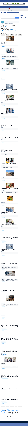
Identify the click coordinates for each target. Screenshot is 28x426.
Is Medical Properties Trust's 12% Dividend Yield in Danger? (9, 53)
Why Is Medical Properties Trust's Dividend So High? (8, 212)
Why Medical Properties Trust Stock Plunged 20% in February (8, 250)
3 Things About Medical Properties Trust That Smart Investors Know (8, 101)
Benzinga (3, 130)
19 (6, 34)
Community (11, 1)
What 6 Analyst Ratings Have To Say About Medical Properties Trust (9, 138)
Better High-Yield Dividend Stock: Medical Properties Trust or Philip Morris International (9, 42)
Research (14, 30)
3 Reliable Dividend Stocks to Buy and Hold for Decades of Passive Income (9, 164)
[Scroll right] (27, 1)
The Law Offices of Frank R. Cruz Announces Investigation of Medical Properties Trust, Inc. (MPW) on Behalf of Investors (9, 376)
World (8, 6)
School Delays (22, 6)
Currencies (6, 23)
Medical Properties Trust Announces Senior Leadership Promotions (9, 78)
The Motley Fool (3, 46)
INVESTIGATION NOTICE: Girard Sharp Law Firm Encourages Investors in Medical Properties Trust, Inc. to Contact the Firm (9, 314)
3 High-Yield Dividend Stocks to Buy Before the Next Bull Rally (9, 225)
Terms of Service (12, 423)
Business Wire (3, 242)
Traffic (13, 6)
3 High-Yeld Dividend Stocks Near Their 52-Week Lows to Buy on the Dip (9, 189)
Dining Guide (24, 1)
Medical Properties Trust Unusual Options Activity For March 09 (9, 126)
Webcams (16, 6)
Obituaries (19, 6)
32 (19, 34)
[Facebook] (9, 417)
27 (16, 34)
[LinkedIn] (10, 417)
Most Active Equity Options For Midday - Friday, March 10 (9, 201)
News (2, 1)
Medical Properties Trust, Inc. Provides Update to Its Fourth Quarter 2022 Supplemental (9, 399)
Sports (7, 1)
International (9, 23)
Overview (2, 23)
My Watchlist (8, 19)
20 (7, 34)
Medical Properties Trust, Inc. (4, 402)
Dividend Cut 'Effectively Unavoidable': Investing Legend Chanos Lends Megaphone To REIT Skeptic (9, 263)
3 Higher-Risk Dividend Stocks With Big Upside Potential (9, 89)
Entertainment (18, 1)
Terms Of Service (16, 414)
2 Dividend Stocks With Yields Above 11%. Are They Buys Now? (9, 301)
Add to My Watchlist (12, 29)
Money (11, 6)
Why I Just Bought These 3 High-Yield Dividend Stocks (9, 176)
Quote (3, 30)
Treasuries (12, 23)
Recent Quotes (2, 19)
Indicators (12, 19)
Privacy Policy (11, 414)
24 (12, 34)
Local (2, 6)
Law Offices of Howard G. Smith (4, 354)
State (4, 6)
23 (11, 34)
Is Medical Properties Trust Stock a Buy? (7, 113)
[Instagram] (12, 417)
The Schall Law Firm (4, 342)
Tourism (26, 6)
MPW (6, 26)
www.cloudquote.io (15, 413)
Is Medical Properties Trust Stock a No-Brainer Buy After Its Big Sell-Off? (9, 363)
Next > (20, 35)
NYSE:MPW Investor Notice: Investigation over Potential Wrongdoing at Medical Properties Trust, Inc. (9, 150)
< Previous (2, 35)
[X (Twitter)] (7, 417)
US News (6, 6)
